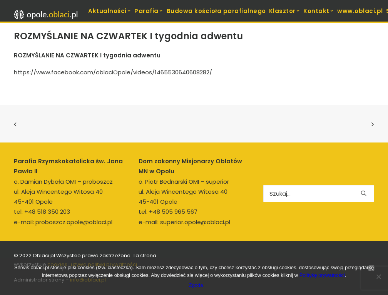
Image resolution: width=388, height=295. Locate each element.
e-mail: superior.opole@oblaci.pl (184, 222)
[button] (363, 193)
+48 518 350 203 (47, 212)
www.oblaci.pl (360, 11)
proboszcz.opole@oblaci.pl (73, 222)
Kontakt (318, 11)
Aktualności (109, 11)
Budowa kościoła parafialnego (216, 11)
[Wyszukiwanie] (318, 193)
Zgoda (196, 285)
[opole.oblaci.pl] (48, 15)
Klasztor (285, 11)
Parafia (148, 11)
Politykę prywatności (322, 275)
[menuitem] (109, 11)
